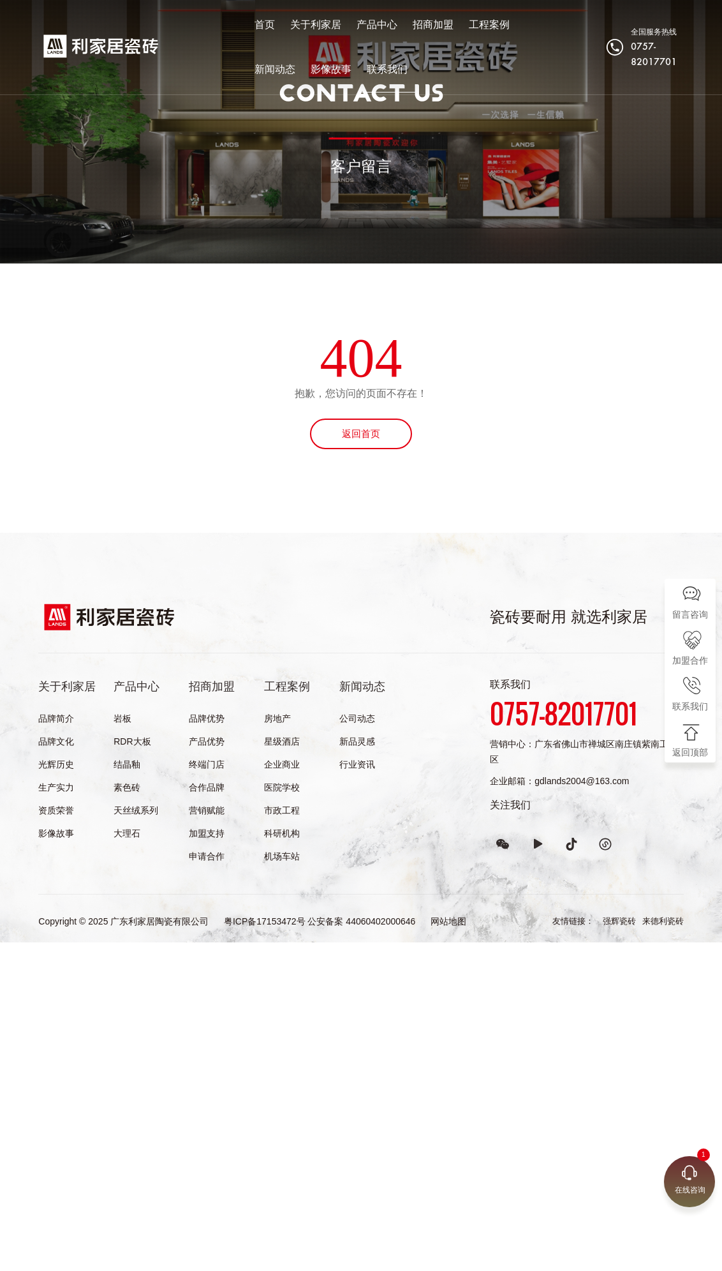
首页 (245, 27)
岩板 (122, 718)
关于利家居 (295, 27)
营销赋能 (207, 810)
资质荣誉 (56, 810)
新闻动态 (525, 27)
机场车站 (282, 856)
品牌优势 (207, 718)
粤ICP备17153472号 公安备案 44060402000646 (319, 921)
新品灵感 (357, 741)
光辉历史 (56, 764)
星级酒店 (282, 741)
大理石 (127, 833)
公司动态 (357, 718)
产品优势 (207, 741)
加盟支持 (207, 833)
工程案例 (469, 27)
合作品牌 (207, 787)
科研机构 (282, 833)
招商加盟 (413, 27)
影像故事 (255, 71)
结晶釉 (127, 764)
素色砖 (127, 787)
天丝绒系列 (136, 810)
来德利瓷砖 (663, 921)
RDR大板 (132, 741)
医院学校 (282, 787)
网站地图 (448, 921)
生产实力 (56, 787)
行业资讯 (357, 764)
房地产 (277, 718)
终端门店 (207, 764)
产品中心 (357, 27)
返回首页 (361, 433)
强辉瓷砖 (619, 921)
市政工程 (282, 810)
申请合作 (207, 856)
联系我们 (311, 71)
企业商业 (282, 764)
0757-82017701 (651, 57)
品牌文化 (56, 741)
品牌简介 (56, 718)
